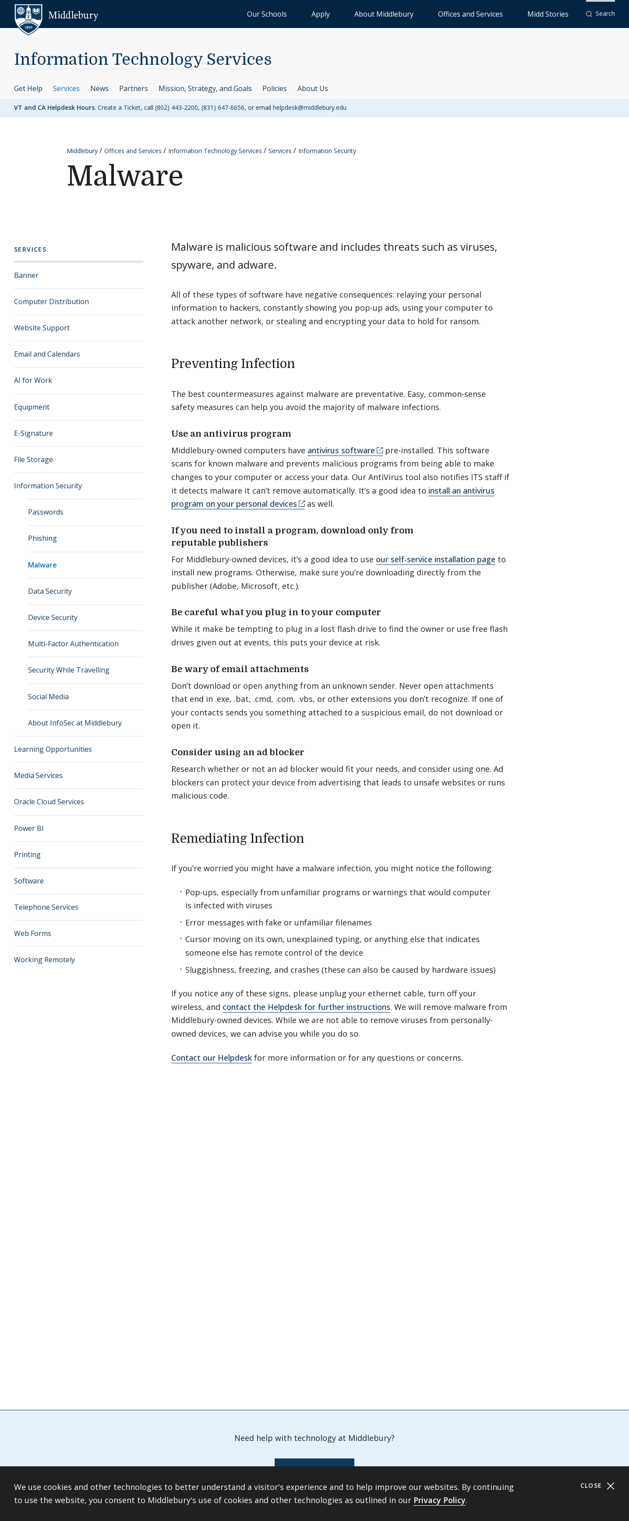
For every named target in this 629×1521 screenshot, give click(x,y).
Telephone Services (46, 907)
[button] (600, 14)
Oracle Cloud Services (49, 801)
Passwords (46, 512)
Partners (133, 88)
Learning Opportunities (53, 749)
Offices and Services (500, 13)
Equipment (31, 407)
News (99, 88)
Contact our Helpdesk (211, 1057)
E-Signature (33, 433)
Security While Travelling (69, 670)
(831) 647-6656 (222, 107)
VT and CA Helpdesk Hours (54, 107)
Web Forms (32, 933)
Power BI (29, 828)
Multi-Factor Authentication (73, 643)
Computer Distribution (51, 301)
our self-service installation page (435, 559)
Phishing (42, 538)
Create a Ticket (119, 107)
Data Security (50, 591)
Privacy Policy (439, 1500)
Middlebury (82, 151)
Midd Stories (558, 13)
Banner (26, 275)
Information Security (327, 151)
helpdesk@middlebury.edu (309, 107)
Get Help (28, 88)
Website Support (42, 328)
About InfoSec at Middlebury (75, 723)
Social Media (48, 696)
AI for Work (33, 380)
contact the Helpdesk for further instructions (306, 1007)
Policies (274, 88)
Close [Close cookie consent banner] (597, 1485)
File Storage (33, 459)
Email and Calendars (47, 354)
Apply (392, 13)
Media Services (38, 775)
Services (66, 88)
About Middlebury (436, 13)
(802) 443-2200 (176, 107)
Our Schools (357, 13)
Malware (42, 565)
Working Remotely (44, 959)
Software (29, 881)
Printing (27, 854)
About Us (312, 88)
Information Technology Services (143, 60)
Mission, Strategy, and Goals (205, 88)
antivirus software (341, 450)
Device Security (53, 617)
